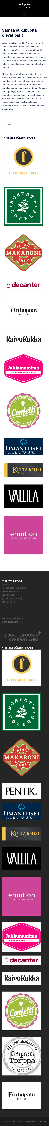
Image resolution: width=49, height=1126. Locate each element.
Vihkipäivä (24, 4)
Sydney (43, 1121)
